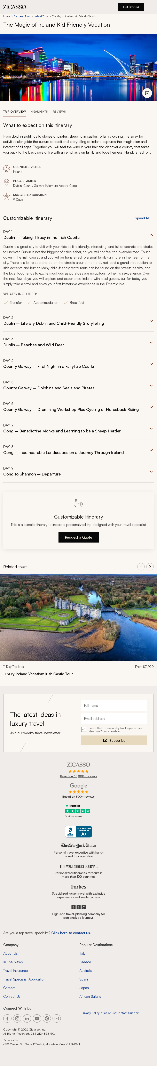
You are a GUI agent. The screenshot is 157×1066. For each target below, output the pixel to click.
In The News (13, 962)
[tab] (14, 111)
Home (6, 16)
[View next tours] (150, 566)
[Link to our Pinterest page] (47, 1018)
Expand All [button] (142, 218)
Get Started (131, 7)
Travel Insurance (15, 970)
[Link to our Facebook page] (7, 1018)
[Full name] (114, 705)
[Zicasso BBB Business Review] (78, 832)
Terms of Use (108, 1013)
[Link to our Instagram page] (17, 1018)
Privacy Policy (90, 1013)
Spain (83, 979)
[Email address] (114, 718)
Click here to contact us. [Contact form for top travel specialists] (71, 933)
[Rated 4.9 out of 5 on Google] (78, 791)
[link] (78, 627)
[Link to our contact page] (57, 1018)
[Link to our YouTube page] (37, 1018)
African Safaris (90, 996)
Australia (85, 970)
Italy (82, 953)
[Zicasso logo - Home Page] (14, 7)
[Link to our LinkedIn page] (27, 1018)
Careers (9, 988)
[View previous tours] (141, 566)
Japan (84, 988)
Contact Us (12, 996)
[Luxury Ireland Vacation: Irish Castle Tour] (78, 673)
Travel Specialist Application (24, 979)
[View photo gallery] (147, 93)
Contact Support (127, 1013)
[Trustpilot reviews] (78, 811)
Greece (85, 962)
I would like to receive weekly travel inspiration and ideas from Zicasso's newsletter (115, 729)
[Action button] (150, 7)
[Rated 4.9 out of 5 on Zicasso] (78, 770)
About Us (10, 953)
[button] (78, 269)
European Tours (22, 16)
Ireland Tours (41, 16)
